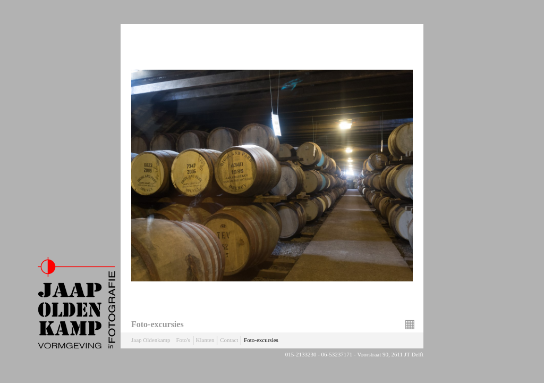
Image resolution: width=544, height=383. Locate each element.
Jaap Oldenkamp (151, 340)
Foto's (183, 340)
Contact (229, 340)
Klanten (205, 340)
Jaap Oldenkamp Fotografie (76, 302)
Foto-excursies (261, 340)
